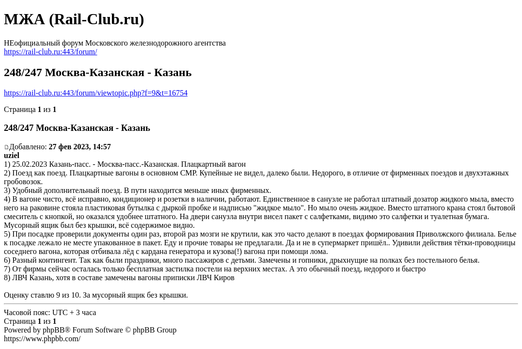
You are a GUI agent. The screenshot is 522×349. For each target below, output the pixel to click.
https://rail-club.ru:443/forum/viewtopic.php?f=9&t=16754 (96, 93)
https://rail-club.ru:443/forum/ (50, 52)
